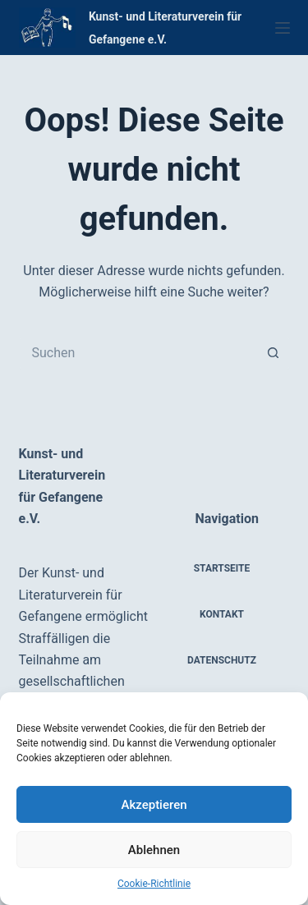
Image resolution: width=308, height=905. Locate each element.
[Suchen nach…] (138, 353)
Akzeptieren (153, 804)
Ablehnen (154, 850)
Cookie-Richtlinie (154, 883)
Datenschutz (221, 660)
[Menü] (282, 28)
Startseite (222, 568)
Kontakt (222, 614)
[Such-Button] (273, 353)
